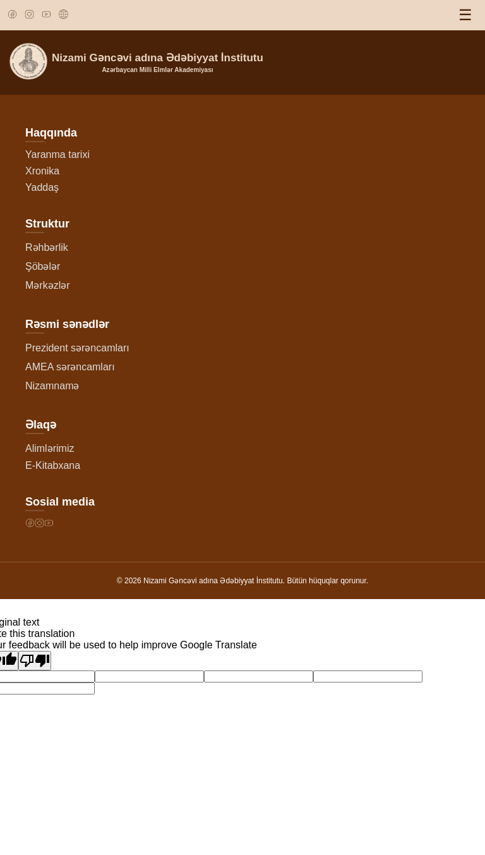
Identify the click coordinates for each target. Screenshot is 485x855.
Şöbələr (42, 266)
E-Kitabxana (52, 465)
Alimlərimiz (49, 448)
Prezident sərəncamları (77, 348)
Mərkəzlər (47, 285)
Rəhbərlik (46, 247)
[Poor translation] (34, 660)
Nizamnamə (52, 385)
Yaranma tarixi (57, 154)
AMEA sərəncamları (70, 366)
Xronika (42, 171)
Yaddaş (42, 187)
